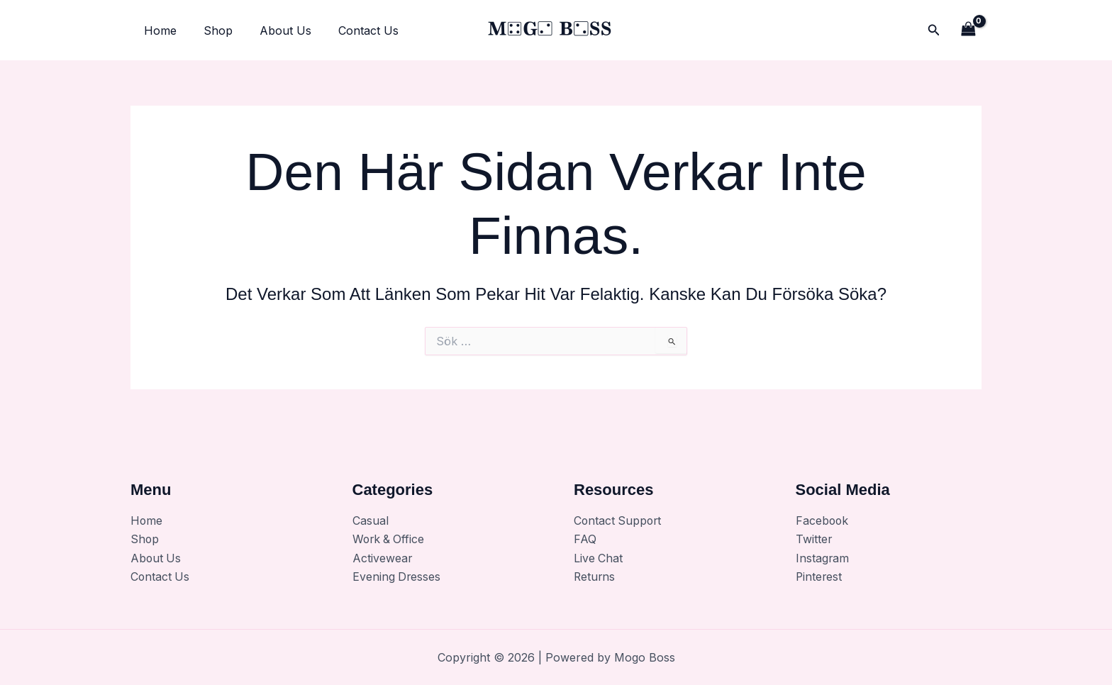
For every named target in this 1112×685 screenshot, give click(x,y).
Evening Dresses (397, 577)
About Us (275, 30)
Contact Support (619, 520)
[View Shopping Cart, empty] (968, 30)
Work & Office (389, 540)
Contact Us (353, 30)
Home (158, 30)
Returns (595, 577)
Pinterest (819, 577)
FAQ (585, 540)
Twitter (814, 540)
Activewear (382, 558)
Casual (370, 520)
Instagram (823, 558)
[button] (934, 30)
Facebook (823, 520)
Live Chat (598, 558)
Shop (211, 30)
